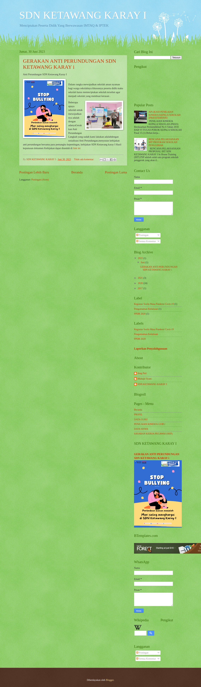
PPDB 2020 (140, 313)
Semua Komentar (146, 241)
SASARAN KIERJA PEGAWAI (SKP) (153, 433)
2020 (140, 283)
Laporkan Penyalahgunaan (150, 348)
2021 (140, 278)
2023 (140, 258)
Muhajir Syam (145, 378)
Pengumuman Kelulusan (146, 309)
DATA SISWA (141, 429)
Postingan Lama (116, 172)
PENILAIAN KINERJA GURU (149, 424)
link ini (76, 148)
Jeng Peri (142, 373)
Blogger (110, 680)
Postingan (142, 235)
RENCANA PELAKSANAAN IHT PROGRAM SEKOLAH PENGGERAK (164, 142)
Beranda (77, 172)
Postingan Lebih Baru (34, 172)
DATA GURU (141, 419)
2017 (140, 288)
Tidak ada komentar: (84, 159)
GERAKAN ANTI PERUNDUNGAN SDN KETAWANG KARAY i (69, 64)
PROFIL (138, 414)
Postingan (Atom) (40, 179)
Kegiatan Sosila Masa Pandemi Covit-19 (154, 304)
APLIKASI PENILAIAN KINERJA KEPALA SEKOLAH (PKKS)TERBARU (165, 115)
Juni (143, 262)
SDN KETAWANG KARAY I (83, 15)
